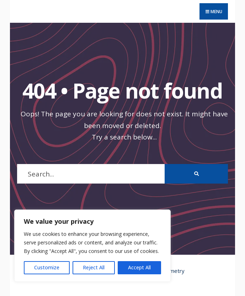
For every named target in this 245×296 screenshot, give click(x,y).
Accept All (139, 267)
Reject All (94, 267)
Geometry (172, 270)
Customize (46, 267)
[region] (92, 246)
